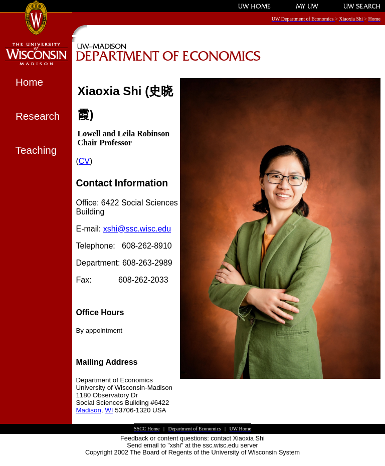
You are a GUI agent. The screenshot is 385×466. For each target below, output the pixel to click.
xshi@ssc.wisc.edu (137, 228)
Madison (88, 410)
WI (109, 410)
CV (84, 161)
